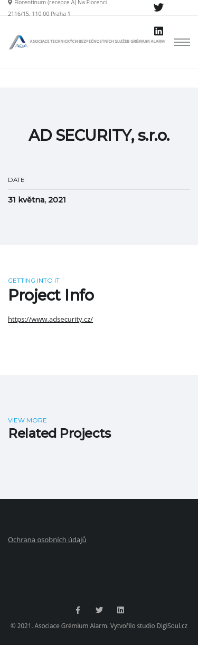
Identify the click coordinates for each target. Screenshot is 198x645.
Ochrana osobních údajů (47, 539)
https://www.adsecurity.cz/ (50, 319)
